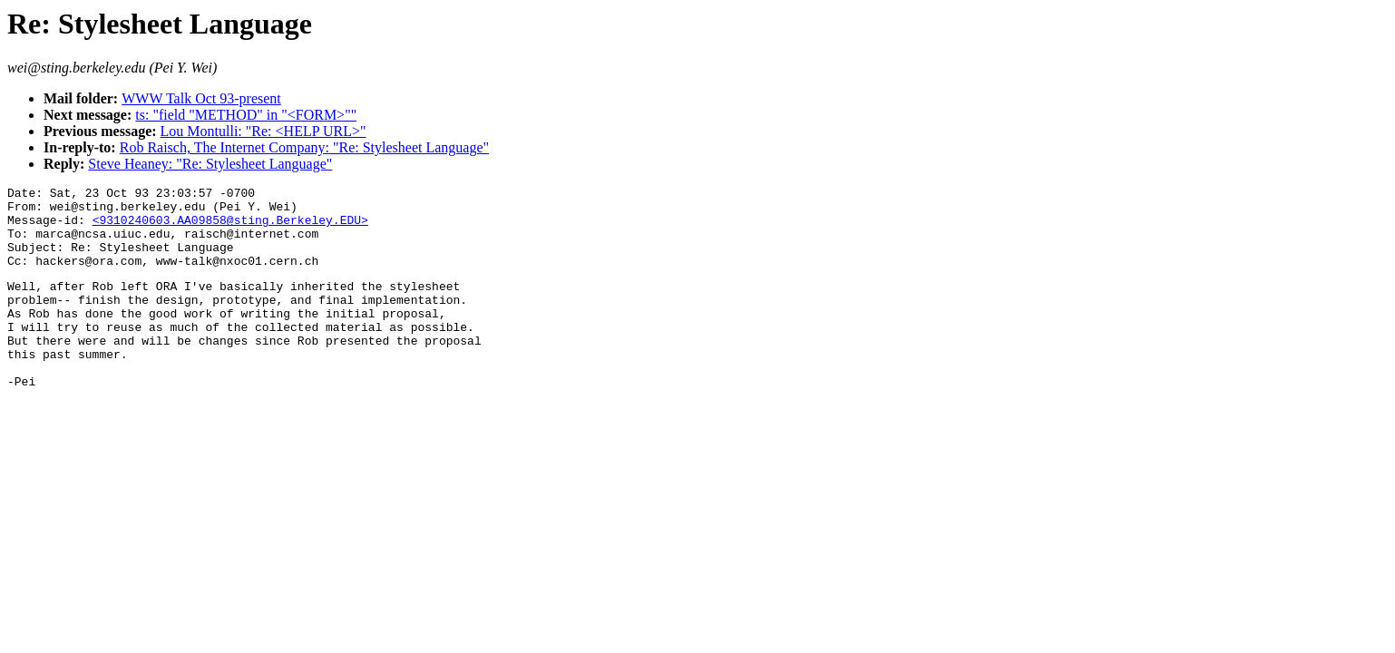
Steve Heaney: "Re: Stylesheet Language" (210, 163)
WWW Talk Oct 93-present (201, 98)
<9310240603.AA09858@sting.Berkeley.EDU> (230, 227)
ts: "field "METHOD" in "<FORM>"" (245, 114)
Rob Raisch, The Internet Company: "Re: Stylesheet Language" (304, 147)
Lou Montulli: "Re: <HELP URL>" (263, 131)
